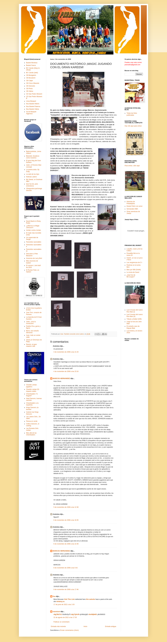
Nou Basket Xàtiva (32, 109)
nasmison (56, 611)
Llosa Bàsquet (31, 101)
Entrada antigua (110, 626)
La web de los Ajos (32, 174)
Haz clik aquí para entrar (133, 126)
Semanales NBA (132, 209)
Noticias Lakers (31, 177)
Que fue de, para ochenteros (32, 185)
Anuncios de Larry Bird (34, 258)
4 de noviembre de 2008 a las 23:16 (65, 371)
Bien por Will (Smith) (134, 270)
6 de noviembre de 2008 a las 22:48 (65, 544)
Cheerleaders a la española (32, 404)
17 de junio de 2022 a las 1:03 (63, 604)
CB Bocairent (30, 78)
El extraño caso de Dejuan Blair (133, 327)
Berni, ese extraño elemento (32, 332)
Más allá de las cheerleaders (31, 434)
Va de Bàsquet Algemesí (31, 112)
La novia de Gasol (133, 272)
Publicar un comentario (61, 622)
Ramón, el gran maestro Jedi (31, 345)
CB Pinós (29, 88)
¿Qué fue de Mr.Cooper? (131, 276)
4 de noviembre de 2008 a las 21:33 (65, 352)
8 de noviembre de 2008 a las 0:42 (65, 568)
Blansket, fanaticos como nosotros (32, 157)
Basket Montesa (31, 63)
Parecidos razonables (33, 242)
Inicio (85, 626)
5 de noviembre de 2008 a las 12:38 (65, 507)
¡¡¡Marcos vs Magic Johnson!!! (32, 227)
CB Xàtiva (29, 91)
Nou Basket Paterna (33, 106)
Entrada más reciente (58, 626)
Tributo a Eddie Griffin (134, 319)
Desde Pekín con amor (134, 206)
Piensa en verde (31, 421)
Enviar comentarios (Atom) (69, 630)
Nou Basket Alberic (32, 104)
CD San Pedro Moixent (34, 94)
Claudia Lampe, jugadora (31, 385)
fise (54, 596)
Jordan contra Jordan (33, 230)
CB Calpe (29, 81)
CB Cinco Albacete (32, 83)
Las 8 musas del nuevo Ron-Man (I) (135, 311)
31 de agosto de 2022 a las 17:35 (65, 617)
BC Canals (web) (32, 73)
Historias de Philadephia (131, 202)
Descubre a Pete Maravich (32, 254)
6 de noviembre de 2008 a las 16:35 (65, 520)
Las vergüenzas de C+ (134, 262)
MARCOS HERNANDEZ (61, 378)
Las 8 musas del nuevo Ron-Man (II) (135, 315)
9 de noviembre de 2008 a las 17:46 (65, 589)
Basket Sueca (31, 65)
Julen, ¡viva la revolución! (31, 322)
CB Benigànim (31, 75)
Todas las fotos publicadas (132, 114)
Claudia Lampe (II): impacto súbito (32, 390)
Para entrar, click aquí (132, 166)
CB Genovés (30, 86)
